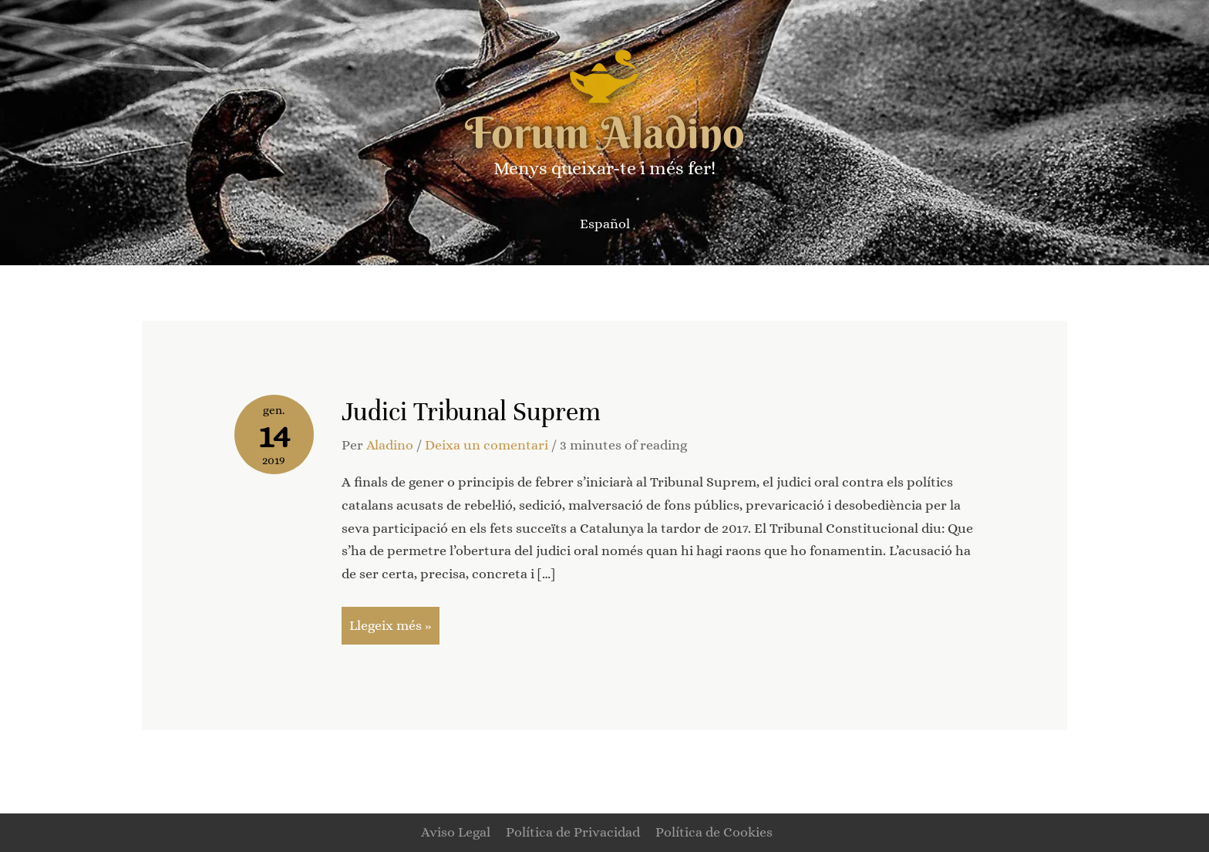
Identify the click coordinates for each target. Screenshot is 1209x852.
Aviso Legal (455, 832)
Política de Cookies (714, 832)
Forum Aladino (605, 133)
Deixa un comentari (486, 445)
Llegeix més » (390, 620)
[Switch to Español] (604, 223)
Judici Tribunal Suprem (471, 412)
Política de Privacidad (573, 832)
